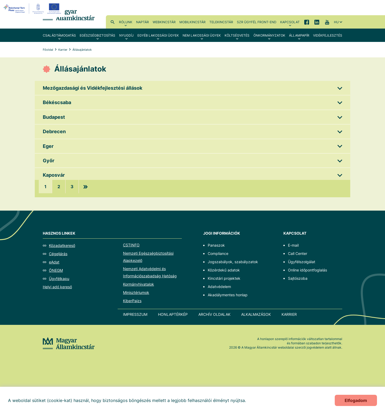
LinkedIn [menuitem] (317, 22)
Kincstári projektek (224, 278)
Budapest (54, 117)
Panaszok (216, 245)
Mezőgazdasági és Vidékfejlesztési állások (92, 88)
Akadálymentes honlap (228, 295)
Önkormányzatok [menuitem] (269, 35)
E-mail (293, 245)
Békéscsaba (57, 102)
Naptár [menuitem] (142, 22)
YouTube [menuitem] (327, 22)
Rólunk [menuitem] (125, 22)
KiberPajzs (132, 300)
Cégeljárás (58, 253)
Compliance (218, 253)
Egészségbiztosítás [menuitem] (97, 35)
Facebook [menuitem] (307, 22)
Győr (48, 160)
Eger (48, 146)
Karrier (62, 50)
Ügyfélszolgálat (301, 261)
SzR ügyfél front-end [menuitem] (256, 22)
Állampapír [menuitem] (299, 35)
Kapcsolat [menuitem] (290, 22)
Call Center (297, 253)
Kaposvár (54, 175)
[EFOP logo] (33, 8)
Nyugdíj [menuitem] (126, 35)
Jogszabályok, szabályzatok (233, 261)
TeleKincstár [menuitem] (221, 22)
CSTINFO (131, 245)
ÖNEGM (56, 270)
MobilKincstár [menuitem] (192, 22)
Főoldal (48, 50)
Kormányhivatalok (138, 284)
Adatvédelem (219, 286)
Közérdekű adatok (224, 270)
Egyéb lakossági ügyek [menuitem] (158, 35)
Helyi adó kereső (57, 287)
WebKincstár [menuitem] (164, 22)
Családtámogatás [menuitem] (59, 35)
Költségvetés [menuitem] (237, 35)
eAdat (54, 262)
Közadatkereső (62, 245)
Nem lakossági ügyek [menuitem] (202, 35)
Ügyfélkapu (59, 278)
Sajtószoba (297, 278)
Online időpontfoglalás (307, 270)
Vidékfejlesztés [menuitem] (327, 35)
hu (336, 22)
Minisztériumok (136, 292)
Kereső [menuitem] (112, 22)
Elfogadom (356, 400)
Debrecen (54, 131)
